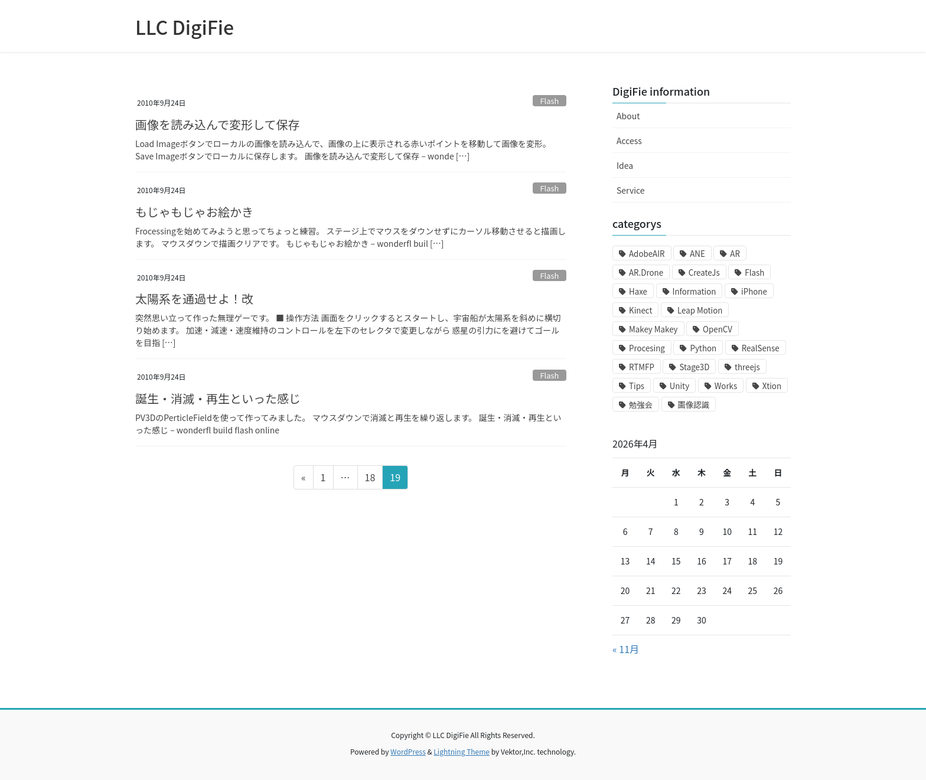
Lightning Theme (461, 751)
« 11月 (625, 649)
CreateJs (704, 272)
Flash (549, 100)
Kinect (640, 310)
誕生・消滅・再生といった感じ (218, 398)
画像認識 (693, 404)
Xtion (771, 385)
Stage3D (694, 367)
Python (703, 348)
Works (726, 385)
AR (735, 253)
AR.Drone (646, 272)
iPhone (754, 291)
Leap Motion (699, 310)
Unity (679, 385)
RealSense (761, 348)
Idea (625, 165)
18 (370, 479)
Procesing (647, 348)
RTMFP (641, 367)
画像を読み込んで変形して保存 (217, 124)
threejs (747, 367)
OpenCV (717, 329)
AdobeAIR (647, 253)
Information (694, 291)
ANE (697, 253)
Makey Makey (653, 329)
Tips (636, 385)
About (628, 116)
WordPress (408, 751)
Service (631, 190)
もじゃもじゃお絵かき (194, 211)
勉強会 (641, 404)
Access (629, 140)
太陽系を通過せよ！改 (194, 298)
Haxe (638, 291)
